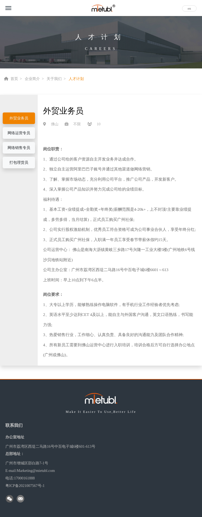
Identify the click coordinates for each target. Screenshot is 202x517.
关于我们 (54, 79)
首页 (14, 79)
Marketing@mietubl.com (36, 471)
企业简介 (32, 79)
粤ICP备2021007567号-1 (24, 486)
